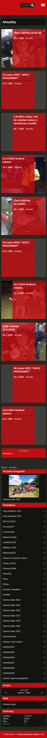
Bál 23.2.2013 (9, 521)
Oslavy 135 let (9, 563)
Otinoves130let (9, 568)
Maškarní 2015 (9, 548)
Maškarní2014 (9, 553)
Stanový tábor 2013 (11, 600)
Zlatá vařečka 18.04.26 (27, 32)
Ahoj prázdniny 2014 (12, 516)
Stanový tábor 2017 (11, 616)
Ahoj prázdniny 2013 (12, 511)
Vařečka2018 (9, 668)
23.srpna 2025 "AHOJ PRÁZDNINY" (16, 76)
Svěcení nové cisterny (13, 642)
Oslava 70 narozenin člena (15, 558)
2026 (28, 693)
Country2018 (9, 532)
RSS (42, 734)
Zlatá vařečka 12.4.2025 (22, 202)
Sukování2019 (9, 637)
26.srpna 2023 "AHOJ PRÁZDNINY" (27, 370)
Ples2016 (7, 574)
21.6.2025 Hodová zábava (13, 160)
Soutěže (6, 595)
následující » (8, 453)
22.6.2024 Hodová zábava (25, 286)
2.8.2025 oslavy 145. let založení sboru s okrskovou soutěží (26, 120)
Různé (6, 584)
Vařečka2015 (9, 652)
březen (21, 693)
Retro (5, 579)
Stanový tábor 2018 (11, 621)
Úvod (3, 467)
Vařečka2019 (9, 673)
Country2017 (9, 527)
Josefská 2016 (9, 542)
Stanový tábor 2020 (11, 499)
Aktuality (29, 38)
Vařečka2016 (9, 657)
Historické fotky (10, 537)
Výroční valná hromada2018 (15, 678)
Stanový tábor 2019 (11, 626)
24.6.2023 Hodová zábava (13, 412)
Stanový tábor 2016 (11, 610)
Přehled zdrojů (9, 704)
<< (6, 693)
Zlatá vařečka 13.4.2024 (11, 328)
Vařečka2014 (9, 647)
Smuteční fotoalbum (12, 589)
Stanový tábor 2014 (11, 605)
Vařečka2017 (9, 663)
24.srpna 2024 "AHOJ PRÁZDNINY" (16, 244)
